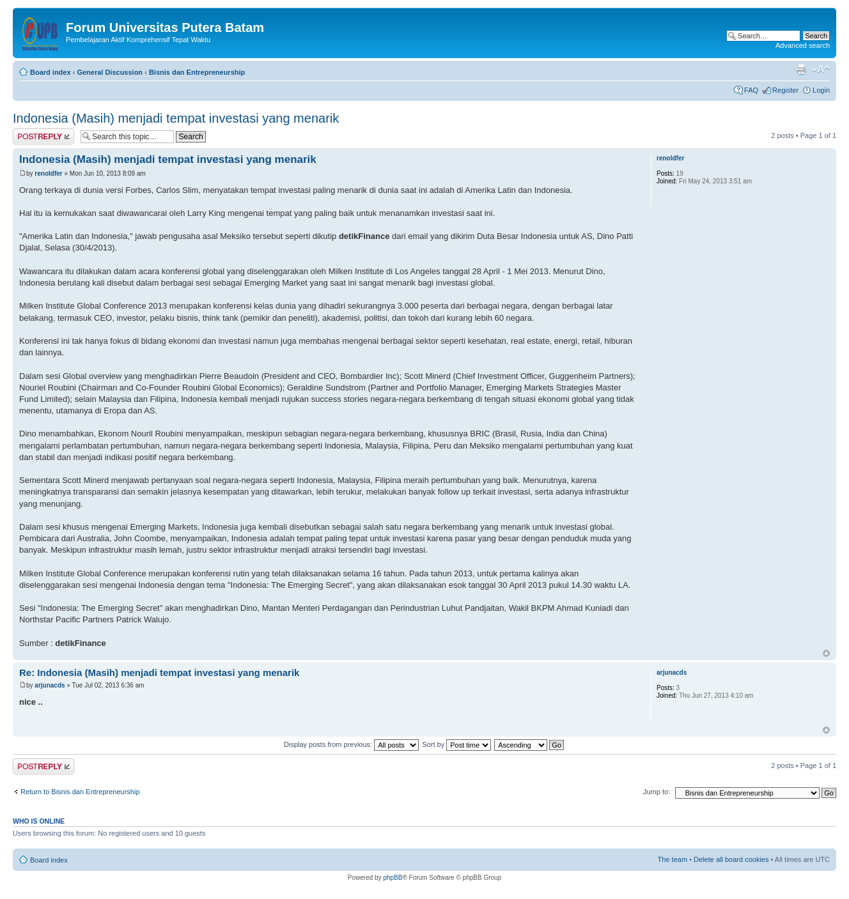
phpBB (392, 877)
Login (821, 90)
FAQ (751, 90)
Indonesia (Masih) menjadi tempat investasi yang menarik (176, 118)
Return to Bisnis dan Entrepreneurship (80, 791)
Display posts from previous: (351, 744)
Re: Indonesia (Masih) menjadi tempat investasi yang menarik (159, 672)
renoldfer (48, 173)
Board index (50, 72)
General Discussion (110, 72)
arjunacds (50, 685)
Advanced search (802, 45)
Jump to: (656, 791)
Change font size (820, 69)
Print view (801, 69)
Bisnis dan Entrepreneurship (197, 72)
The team (672, 859)
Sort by (456, 744)
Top (826, 653)
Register (785, 90)
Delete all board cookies (731, 859)
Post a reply (43, 136)
